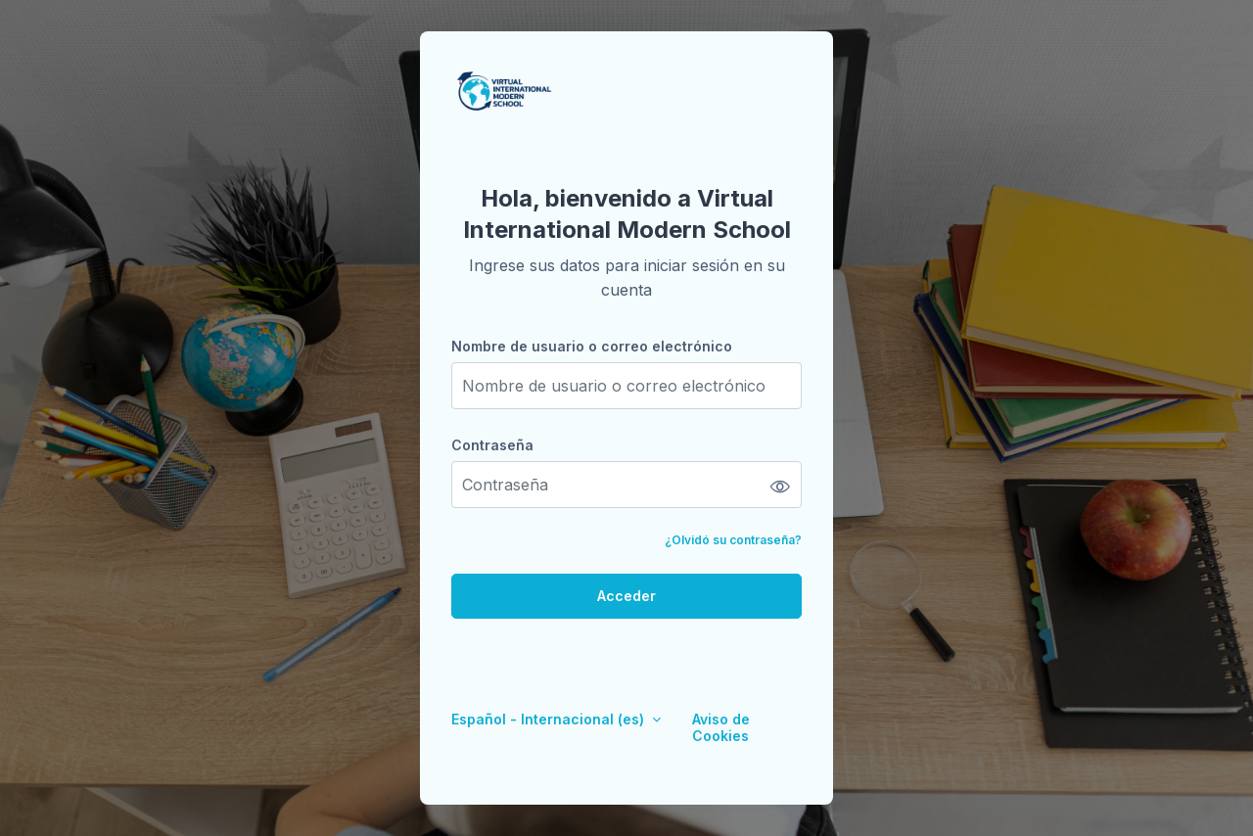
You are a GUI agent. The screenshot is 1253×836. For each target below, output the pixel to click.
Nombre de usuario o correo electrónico (591, 346)
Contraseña (492, 445)
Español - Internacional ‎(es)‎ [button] (549, 719)
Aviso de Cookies (721, 727)
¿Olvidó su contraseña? (733, 540)
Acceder (626, 595)
